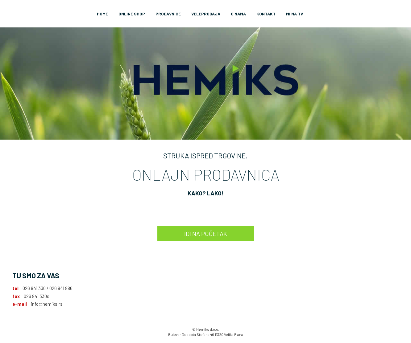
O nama (238, 13)
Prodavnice (168, 13)
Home (102, 13)
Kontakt (266, 13)
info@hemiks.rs (47, 304)
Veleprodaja (205, 13)
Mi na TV (294, 13)
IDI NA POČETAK (205, 233)
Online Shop (131, 13)
